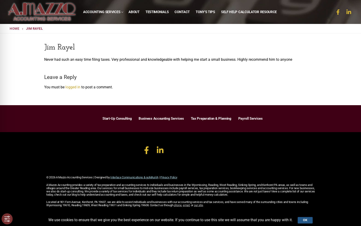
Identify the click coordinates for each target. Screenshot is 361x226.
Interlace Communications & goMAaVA (134, 177)
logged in (72, 87)
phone (178, 205)
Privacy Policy (168, 177)
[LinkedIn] (349, 12)
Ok (305, 220)
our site (198, 205)
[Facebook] (338, 12)
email (186, 205)
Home (14, 28)
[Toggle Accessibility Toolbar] (7, 219)
